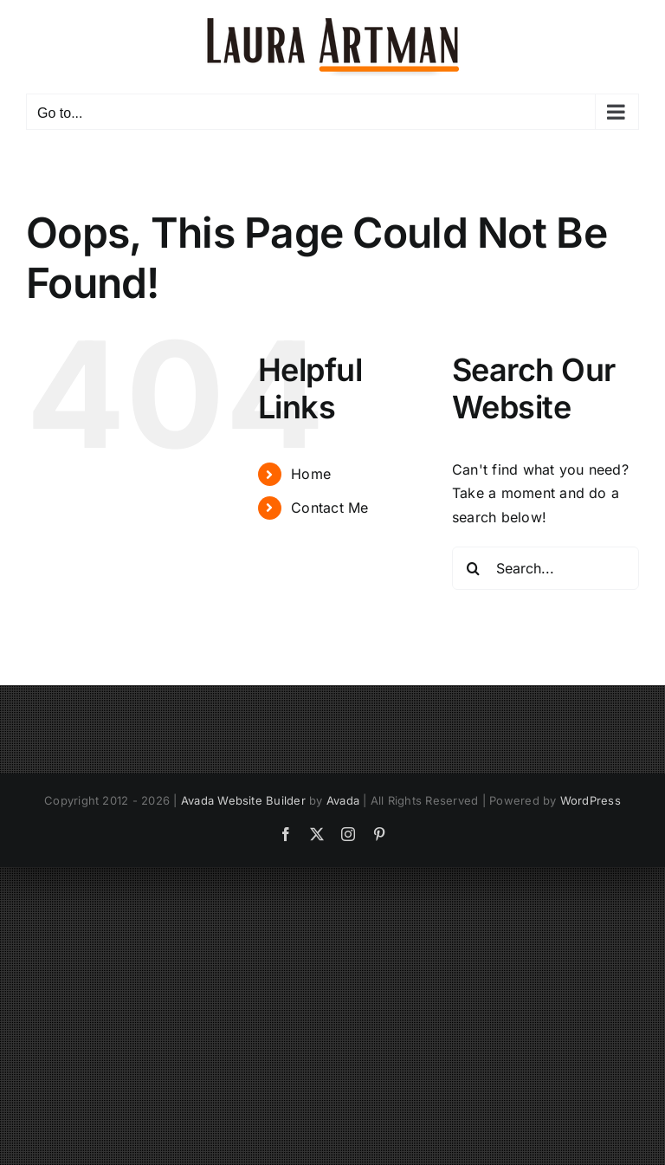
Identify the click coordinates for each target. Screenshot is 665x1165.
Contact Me (329, 507)
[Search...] (545, 568)
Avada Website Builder (243, 800)
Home (311, 473)
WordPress (590, 800)
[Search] (473, 568)
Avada (342, 800)
